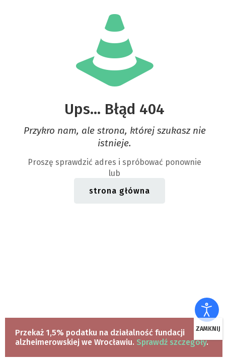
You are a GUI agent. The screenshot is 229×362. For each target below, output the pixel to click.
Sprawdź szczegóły (171, 342)
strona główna (119, 191)
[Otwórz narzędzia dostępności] (207, 310)
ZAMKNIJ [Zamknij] (208, 328)
